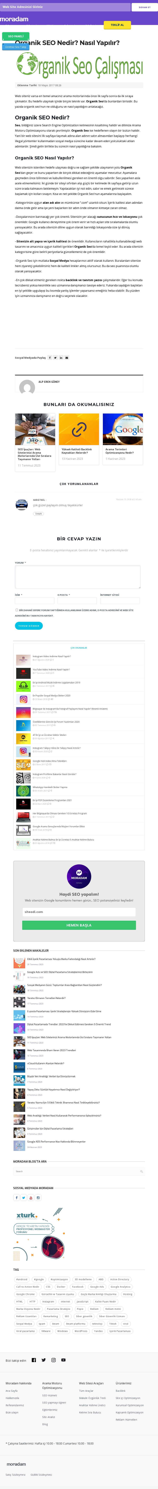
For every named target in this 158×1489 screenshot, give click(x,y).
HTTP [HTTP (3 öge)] (33, 1304)
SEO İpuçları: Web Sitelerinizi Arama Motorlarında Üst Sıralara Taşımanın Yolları (34, 457)
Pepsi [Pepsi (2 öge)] (80, 1311)
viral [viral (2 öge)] (125, 1326)
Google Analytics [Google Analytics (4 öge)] (120, 1289)
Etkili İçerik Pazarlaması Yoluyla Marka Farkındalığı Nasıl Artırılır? (61, 962)
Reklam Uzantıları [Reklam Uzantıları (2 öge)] (26, 1319)
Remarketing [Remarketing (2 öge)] (51, 1319)
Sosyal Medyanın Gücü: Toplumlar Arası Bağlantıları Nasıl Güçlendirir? (64, 988)
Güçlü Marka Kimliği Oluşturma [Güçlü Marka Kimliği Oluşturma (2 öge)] (98, 1297)
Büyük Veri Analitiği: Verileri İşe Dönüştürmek (51, 1079)
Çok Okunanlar (79, 651)
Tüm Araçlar (86, 1393)
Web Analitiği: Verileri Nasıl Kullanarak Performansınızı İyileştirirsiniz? (64, 1118)
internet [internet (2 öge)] (65, 1304)
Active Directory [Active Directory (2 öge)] (119, 1282)
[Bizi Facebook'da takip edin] (34, 1363)
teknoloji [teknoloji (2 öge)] (97, 1326)
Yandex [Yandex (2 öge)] (98, 1333)
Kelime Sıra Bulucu (90, 1415)
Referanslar (70, 29)
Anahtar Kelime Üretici (92, 1408)
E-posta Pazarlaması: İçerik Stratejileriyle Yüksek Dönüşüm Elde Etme (64, 1014)
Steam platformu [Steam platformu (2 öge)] (75, 1326)
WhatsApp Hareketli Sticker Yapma (50, 790)
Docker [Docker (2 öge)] (61, 1289)
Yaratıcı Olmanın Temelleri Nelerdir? (46, 1001)
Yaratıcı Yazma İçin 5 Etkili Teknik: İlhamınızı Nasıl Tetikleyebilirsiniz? (63, 1105)
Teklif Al (117, 28)
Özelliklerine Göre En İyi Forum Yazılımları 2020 (56, 725)
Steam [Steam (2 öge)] (55, 1326)
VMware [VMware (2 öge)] (46, 1333)
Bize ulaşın (12, 1415)
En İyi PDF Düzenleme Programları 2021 (52, 803)
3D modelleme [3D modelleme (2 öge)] (83, 1282)
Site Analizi (48, 1419)
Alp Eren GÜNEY (49, 385)
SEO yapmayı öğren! (54, 1405)
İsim (18, 598)
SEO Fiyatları (92, 29)
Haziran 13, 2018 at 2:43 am (128, 502)
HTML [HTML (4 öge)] (19, 1304)
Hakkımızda (12, 1400)
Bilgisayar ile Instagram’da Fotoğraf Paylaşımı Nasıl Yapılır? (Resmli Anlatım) (70, 711)
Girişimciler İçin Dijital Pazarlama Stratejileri (50, 1132)
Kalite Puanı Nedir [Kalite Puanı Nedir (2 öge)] (105, 1304)
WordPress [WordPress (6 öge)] (81, 1333)
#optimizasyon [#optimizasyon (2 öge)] (59, 1282)
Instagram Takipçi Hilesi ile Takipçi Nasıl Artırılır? (56, 751)
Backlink (120, 1393)
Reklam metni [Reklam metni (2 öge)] (113, 1311)
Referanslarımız (15, 1408)
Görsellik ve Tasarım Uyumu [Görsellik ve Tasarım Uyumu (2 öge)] (58, 1297)
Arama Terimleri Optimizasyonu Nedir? (120, 454)
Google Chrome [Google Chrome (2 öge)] (25, 1297)
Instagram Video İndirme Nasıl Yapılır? (52, 659)
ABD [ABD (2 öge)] (101, 1282)
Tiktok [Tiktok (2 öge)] (112, 1326)
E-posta (64, 598)
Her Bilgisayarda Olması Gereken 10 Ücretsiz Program (60, 816)
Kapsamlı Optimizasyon (129, 1415)
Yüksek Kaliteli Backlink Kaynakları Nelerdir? (77, 454)
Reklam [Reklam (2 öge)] (94, 1311)
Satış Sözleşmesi (15, 1477)
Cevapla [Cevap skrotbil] (38, 517)
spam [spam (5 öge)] (42, 1326)
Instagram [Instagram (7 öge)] (48, 1304)
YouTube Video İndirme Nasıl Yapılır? (51, 672)
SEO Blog (51, 29)
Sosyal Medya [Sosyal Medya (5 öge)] (24, 1326)
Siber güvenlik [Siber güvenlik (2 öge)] (84, 1319)
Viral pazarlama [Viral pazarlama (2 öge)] (25, 1333)
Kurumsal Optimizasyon (130, 1408)
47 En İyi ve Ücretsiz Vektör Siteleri (49, 738)
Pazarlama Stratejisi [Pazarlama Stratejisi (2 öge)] (58, 1311)
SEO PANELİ (15, 39)
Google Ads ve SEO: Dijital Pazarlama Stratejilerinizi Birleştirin (60, 975)
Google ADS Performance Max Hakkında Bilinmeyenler (56, 1145)
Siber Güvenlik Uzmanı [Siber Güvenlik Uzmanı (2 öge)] (112, 1319)
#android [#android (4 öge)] (21, 1282)
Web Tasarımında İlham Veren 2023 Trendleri (51, 1053)
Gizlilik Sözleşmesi (41, 1477)
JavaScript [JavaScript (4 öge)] (82, 1304)
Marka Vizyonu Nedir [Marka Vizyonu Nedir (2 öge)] (28, 1311)
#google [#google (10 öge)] (39, 1282)
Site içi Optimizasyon (128, 1400)
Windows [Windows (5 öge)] (62, 1333)
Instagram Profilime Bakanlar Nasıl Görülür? (54, 777)
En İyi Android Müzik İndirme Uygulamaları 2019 (56, 685)
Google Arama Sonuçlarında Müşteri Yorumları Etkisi (59, 829)
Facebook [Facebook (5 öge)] (77, 1289)
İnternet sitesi (109, 598)
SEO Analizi (32, 29)
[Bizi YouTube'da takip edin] (63, 1363)
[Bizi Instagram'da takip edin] (53, 1363)
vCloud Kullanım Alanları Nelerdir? (45, 1066)
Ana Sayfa (11, 1393)
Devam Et (145, 9)
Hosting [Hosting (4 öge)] (127, 1297)
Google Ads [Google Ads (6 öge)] (97, 1289)
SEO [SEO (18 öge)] (67, 1319)
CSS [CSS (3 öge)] (48, 1289)
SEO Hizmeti (11, 29)
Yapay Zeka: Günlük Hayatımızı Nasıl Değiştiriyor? (53, 1092)
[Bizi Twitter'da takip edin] (44, 1363)
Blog (45, 1427)
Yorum (20, 566)
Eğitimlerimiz (49, 1412)
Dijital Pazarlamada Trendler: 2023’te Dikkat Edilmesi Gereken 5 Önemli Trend (69, 1027)
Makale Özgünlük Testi (92, 1400)
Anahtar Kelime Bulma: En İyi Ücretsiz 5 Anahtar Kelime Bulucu (63, 842)
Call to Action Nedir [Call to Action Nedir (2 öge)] (27, 1289)
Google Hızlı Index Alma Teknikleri (50, 764)
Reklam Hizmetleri (126, 1422)
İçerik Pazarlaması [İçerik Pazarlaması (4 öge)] (120, 1333)
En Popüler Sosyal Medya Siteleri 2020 (51, 698)
